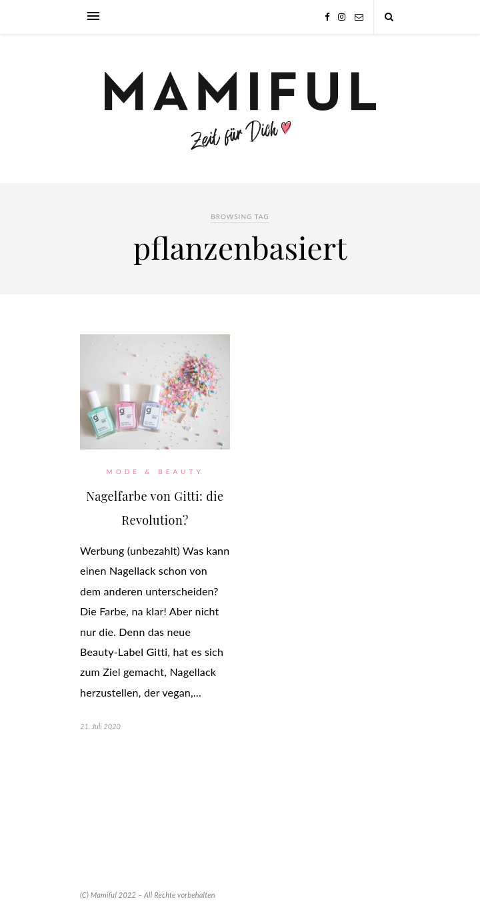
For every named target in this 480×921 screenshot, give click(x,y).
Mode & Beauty (154, 471)
